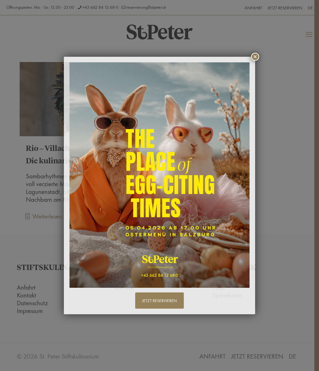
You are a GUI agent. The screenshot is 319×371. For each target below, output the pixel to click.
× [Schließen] (255, 57)
